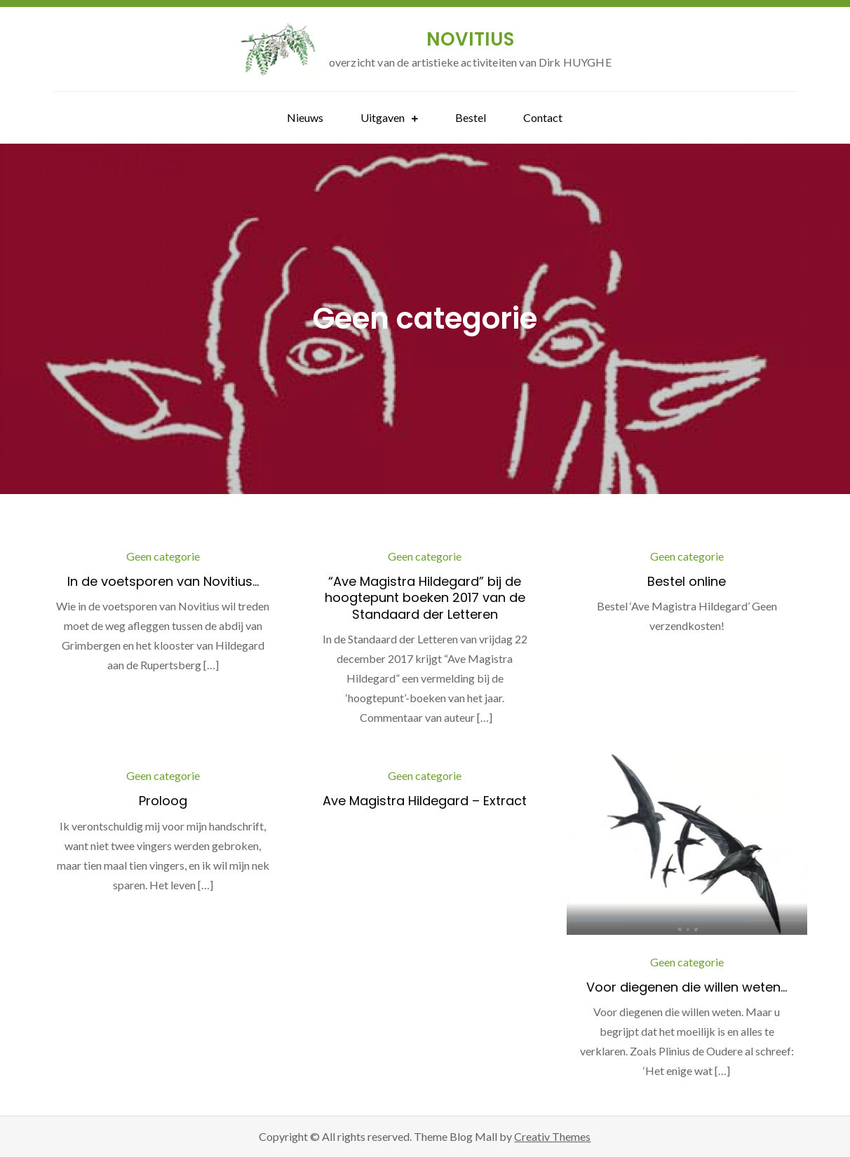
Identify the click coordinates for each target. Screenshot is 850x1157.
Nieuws (305, 117)
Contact (542, 117)
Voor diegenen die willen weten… (686, 987)
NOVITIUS (470, 39)
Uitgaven (382, 117)
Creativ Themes (552, 1136)
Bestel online (686, 581)
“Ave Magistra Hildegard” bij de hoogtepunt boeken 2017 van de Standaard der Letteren (425, 598)
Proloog (163, 800)
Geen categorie (163, 556)
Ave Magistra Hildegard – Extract (425, 800)
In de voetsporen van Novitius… (163, 581)
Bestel (470, 117)
